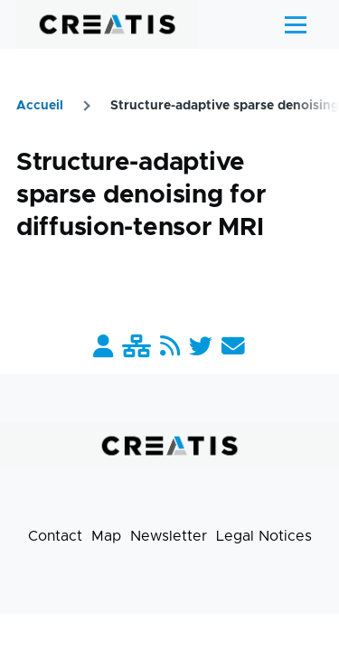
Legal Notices (264, 536)
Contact (55, 536)
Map (106, 536)
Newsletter (168, 536)
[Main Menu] (295, 24)
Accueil (39, 105)
